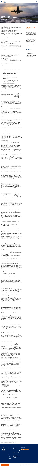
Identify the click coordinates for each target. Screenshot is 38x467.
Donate (9, 456)
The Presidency (9, 447)
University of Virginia (4, 1)
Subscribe (9, 458)
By (4, 20)
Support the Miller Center (25, 449)
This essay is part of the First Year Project (30, 28)
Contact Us (14, 448)
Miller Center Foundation (16, 452)
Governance (8, 16)
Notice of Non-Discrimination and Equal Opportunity (16, 456)
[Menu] (1, 1)
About (14, 447)
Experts (9, 452)
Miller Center (9, 1)
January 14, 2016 (4, 19)
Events (9, 454)
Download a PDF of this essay (30, 57)
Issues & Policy (3, 16)
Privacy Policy (15, 454)
